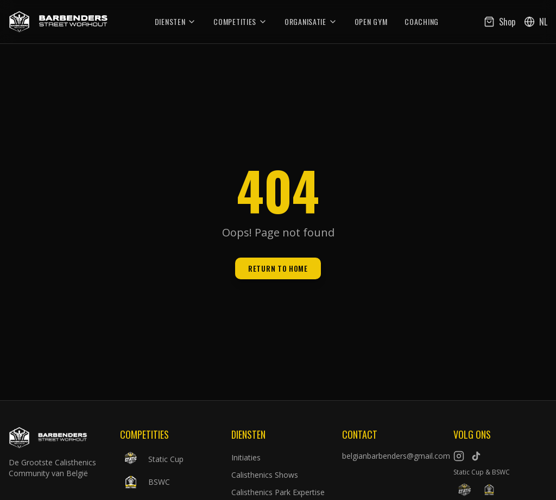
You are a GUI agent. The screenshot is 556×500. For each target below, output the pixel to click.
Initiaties (246, 457)
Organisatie (311, 21)
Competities (240, 21)
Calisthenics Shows (264, 475)
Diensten (176, 21)
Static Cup (152, 459)
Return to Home (278, 268)
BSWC (145, 482)
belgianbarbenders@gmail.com (389, 456)
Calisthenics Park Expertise (278, 492)
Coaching (422, 21)
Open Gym (371, 21)
